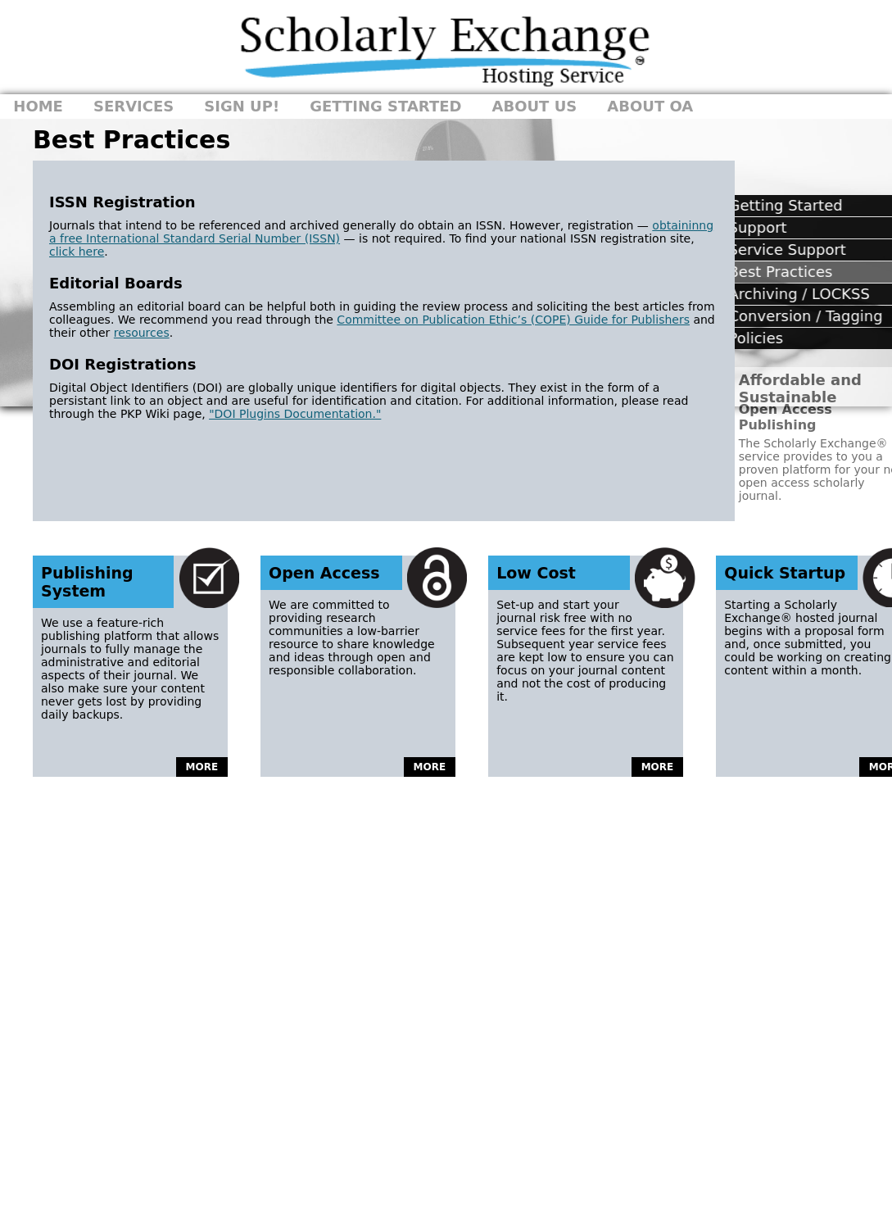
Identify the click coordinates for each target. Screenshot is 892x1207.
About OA (650, 106)
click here (76, 251)
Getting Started (385, 106)
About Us (534, 106)
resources (142, 332)
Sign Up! (241, 106)
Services (133, 106)
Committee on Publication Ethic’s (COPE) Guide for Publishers (513, 319)
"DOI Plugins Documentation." (295, 413)
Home (38, 106)
